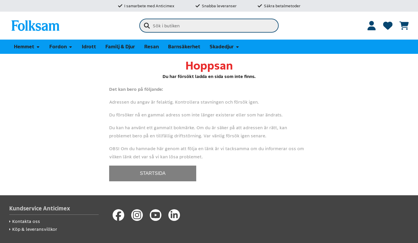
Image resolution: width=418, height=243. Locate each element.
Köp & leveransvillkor (34, 229)
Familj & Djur (120, 46)
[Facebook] (118, 215)
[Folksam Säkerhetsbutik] (35, 25)
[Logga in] (372, 26)
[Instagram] (137, 215)
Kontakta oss (26, 221)
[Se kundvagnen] (404, 26)
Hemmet (27, 46)
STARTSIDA (152, 173)
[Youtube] (155, 215)
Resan (151, 46)
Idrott (89, 46)
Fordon (61, 46)
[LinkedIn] (174, 215)
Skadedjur (224, 46)
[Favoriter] (388, 26)
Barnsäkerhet (184, 46)
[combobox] (209, 26)
